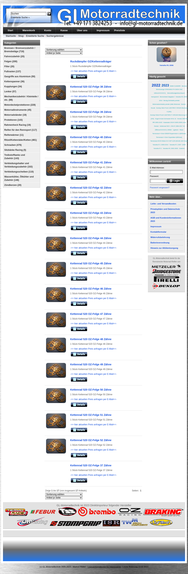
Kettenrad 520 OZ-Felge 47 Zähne (90, 313)
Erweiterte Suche (35, 36)
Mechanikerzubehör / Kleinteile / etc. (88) (21, 98)
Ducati (153, 108)
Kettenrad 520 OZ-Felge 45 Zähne (90, 263)
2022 (156, 85)
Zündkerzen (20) (12, 185)
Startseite (11, 36)
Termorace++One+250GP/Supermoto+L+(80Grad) (169, 133)
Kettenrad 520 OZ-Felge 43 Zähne (90, 212)
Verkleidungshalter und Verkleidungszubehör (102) (18, 165)
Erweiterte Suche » (20, 17)
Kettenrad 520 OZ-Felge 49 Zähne (90, 364)
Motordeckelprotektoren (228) (20, 105)
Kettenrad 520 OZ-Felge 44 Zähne (90, 238)
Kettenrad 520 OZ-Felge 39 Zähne (90, 111)
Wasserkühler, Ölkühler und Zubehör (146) (19, 178)
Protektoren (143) (13, 120)
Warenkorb (28, 30)
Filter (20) (9, 66)
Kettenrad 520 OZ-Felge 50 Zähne (90, 389)
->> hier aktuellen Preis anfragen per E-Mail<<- (93, 71)
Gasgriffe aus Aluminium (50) (19, 76)
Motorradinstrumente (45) (17, 110)
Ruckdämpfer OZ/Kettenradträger (90, 61)
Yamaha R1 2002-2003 (170, 148)
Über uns (82, 30)
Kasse (64, 30)
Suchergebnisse (55, 36)
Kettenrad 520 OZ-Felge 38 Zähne (90, 86)
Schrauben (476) (13, 145)
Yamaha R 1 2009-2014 (160, 145)
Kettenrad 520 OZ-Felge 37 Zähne (90, 465)
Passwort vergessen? (159, 187)
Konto (47, 30)
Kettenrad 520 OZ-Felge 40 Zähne (90, 137)
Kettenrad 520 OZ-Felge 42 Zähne (90, 187)
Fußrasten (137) (12, 71)
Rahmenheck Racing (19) (17, 125)
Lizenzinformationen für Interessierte (104, 567)
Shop (21, 36)
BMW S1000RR (175, 86)
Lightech (175, 130)
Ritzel (181, 130)
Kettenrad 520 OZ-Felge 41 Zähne (90, 162)
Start (10, 30)
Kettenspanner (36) (14, 81)
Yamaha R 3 (157, 148)
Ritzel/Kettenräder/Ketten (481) (20, 140)
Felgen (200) (10, 61)
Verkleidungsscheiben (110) (19, 171)
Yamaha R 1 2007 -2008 (177, 145)
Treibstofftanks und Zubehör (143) (14, 157)
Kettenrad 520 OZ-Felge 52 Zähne (90, 440)
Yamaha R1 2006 (166, 65)
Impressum (103, 30)
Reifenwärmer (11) (14, 135)
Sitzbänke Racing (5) (15, 150)
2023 (165, 85)
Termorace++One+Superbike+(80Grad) (169, 137)
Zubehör (182, 148)
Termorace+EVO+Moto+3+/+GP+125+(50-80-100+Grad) (169, 141)
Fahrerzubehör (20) (14, 56)
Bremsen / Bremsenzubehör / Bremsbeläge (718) (19, 50)
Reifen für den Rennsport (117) (20, 130)
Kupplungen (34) (13, 86)
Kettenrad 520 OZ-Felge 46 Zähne (90, 288)
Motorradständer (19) (15, 115)
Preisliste (119, 30)
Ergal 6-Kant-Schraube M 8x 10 (165, 119)
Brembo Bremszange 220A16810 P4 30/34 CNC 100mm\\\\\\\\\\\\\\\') (170, 89)
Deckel (183, 104)
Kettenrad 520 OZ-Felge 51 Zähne (90, 414)
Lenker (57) (10, 91)
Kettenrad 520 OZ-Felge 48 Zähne (90, 339)
